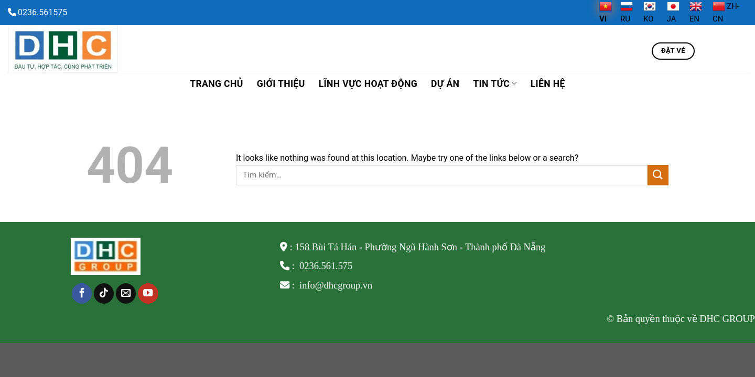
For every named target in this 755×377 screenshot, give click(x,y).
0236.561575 (42, 12)
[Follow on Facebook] (82, 293)
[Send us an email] (126, 293)
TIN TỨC (494, 84)
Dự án (445, 84)
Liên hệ (548, 84)
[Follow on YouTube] (148, 293)
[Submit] (658, 175)
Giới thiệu (281, 84)
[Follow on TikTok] (104, 293)
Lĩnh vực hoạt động (368, 84)
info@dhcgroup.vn (335, 285)
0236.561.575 (325, 266)
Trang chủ (216, 84)
